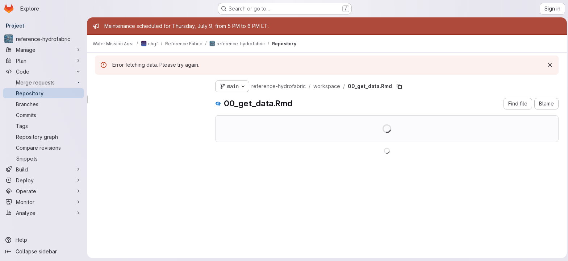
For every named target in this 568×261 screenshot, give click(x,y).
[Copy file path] (398, 86)
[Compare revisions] (43, 147)
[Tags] (43, 126)
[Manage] (43, 50)
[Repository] (43, 93)
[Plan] (43, 60)
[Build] (43, 169)
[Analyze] (43, 213)
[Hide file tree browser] (100, 85)
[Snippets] (43, 158)
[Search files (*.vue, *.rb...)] (148, 99)
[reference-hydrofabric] (43, 39)
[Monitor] (43, 202)
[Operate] (43, 191)
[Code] (43, 71)
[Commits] (43, 115)
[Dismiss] (549, 65)
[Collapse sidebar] (43, 251)
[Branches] (43, 104)
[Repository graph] (43, 137)
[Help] (43, 240)
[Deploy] (43, 180)
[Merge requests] (43, 82)
